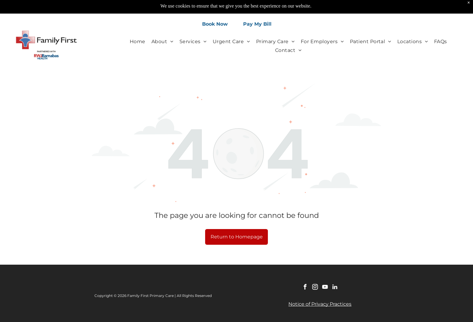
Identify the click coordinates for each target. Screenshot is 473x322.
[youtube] (325, 288)
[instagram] (315, 288)
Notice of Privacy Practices (319, 304)
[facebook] (305, 288)
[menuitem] (137, 41)
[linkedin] (335, 288)
